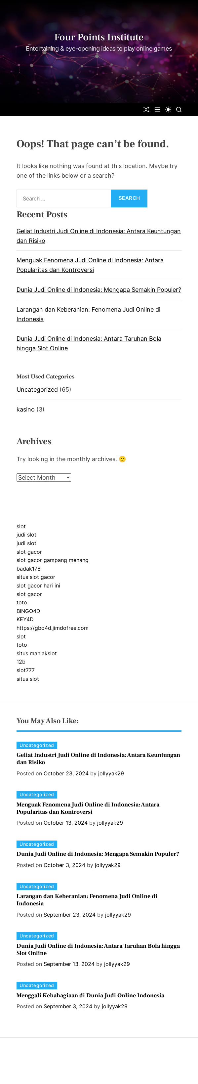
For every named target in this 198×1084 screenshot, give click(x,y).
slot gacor (29, 551)
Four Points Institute (99, 37)
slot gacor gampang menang (53, 560)
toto (22, 602)
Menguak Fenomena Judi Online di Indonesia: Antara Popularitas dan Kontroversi (88, 808)
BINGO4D (28, 611)
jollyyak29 (111, 773)
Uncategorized (37, 389)
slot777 (26, 670)
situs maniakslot (37, 653)
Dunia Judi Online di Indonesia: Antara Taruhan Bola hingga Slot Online (98, 949)
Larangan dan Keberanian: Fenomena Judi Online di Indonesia (87, 899)
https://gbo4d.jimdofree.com (53, 628)
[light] (168, 109)
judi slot (26, 534)
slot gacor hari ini (38, 585)
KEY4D (25, 619)
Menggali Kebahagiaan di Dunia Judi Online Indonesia (90, 995)
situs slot (28, 678)
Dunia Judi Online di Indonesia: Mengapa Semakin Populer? (99, 289)
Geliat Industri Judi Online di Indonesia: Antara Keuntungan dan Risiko (98, 758)
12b (21, 661)
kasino (26, 409)
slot (21, 526)
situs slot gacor (36, 577)
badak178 (29, 568)
